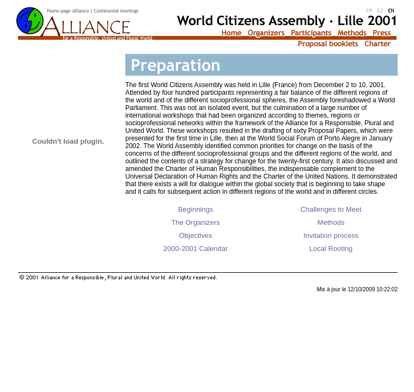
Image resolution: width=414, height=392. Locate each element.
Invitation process (330, 235)
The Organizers (195, 222)
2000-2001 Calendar (195, 248)
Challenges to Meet (331, 209)
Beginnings (195, 209)
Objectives (195, 235)
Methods (331, 222)
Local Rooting (331, 248)
